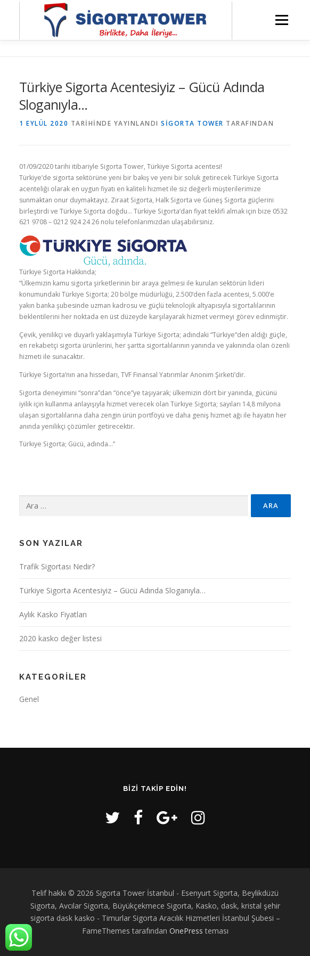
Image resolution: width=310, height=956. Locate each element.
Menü (281, 19)
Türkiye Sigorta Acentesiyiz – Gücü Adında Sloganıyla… (112, 590)
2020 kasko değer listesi (60, 638)
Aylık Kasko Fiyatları (53, 614)
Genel (29, 699)
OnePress (186, 931)
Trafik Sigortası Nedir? (57, 566)
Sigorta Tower (192, 123)
